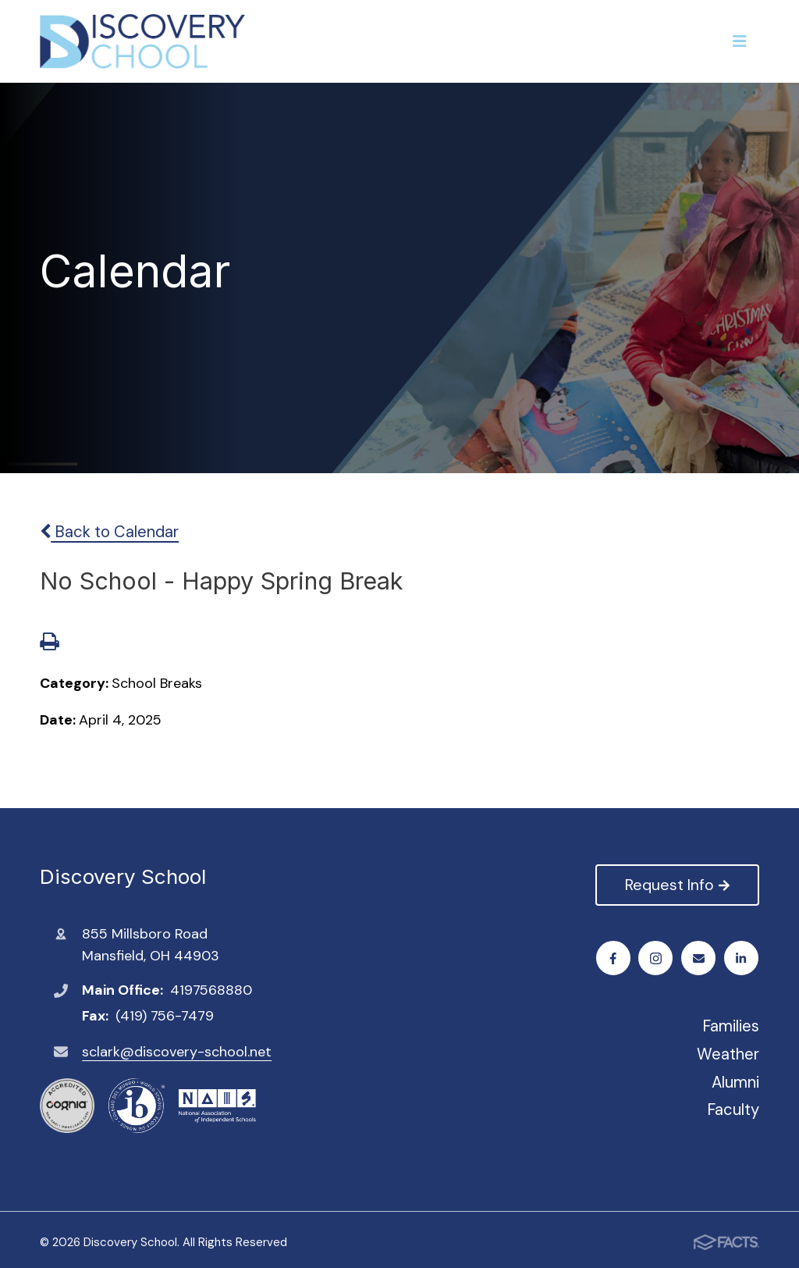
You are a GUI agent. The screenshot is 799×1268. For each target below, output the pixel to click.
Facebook (613, 958)
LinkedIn (742, 958)
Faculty (733, 1109)
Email (699, 958)
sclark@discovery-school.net (177, 1051)
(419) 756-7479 (164, 1015)
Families (730, 1026)
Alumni (735, 1082)
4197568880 (211, 990)
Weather (728, 1054)
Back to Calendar (109, 532)
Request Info (677, 884)
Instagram (656, 958)
